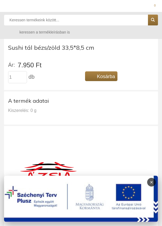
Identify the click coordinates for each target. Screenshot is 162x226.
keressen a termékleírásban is (39, 32)
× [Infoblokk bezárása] (151, 182)
